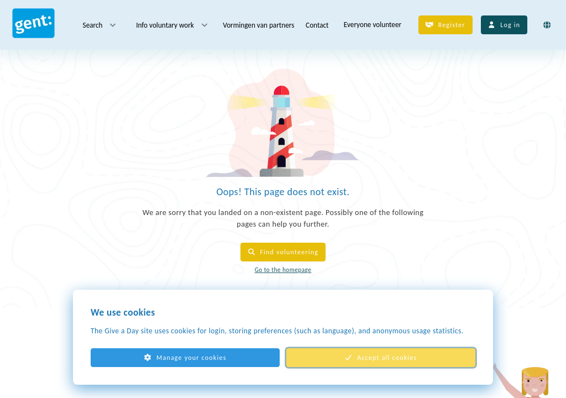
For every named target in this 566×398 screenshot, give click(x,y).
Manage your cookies (185, 358)
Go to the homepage (283, 270)
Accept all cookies (381, 358)
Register (445, 25)
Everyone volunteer (372, 24)
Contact (317, 24)
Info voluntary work (172, 25)
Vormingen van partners (258, 24)
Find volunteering (283, 252)
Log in (504, 25)
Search (100, 25)
